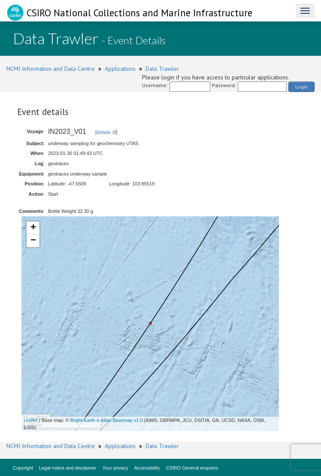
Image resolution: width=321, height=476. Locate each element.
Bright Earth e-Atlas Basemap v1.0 (106, 420)
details (103, 132)
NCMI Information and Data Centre (50, 69)
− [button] (33, 240)
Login (301, 86)
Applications (120, 69)
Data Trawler (162, 69)
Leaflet (31, 420)
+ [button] (33, 227)
